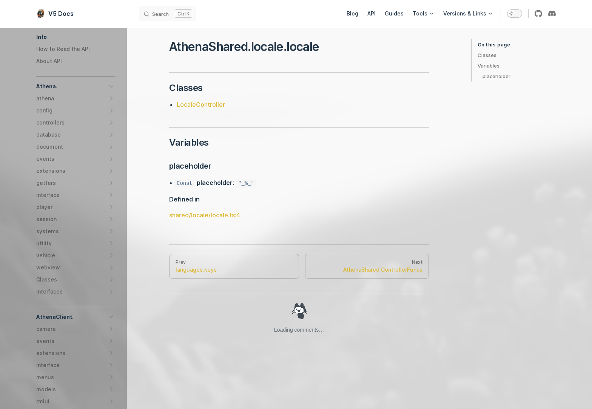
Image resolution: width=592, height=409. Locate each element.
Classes (487, 55)
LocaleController (201, 104)
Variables (488, 66)
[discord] (552, 13)
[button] (75, 37)
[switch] (514, 13)
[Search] (167, 13)
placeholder (496, 76)
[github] (538, 13)
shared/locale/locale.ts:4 (204, 215)
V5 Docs (55, 13)
